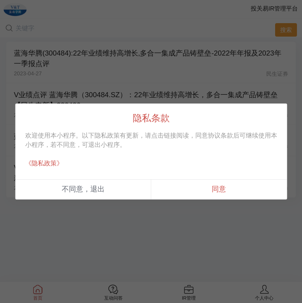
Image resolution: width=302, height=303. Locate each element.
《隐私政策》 (44, 163)
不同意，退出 (83, 189)
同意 (219, 189)
